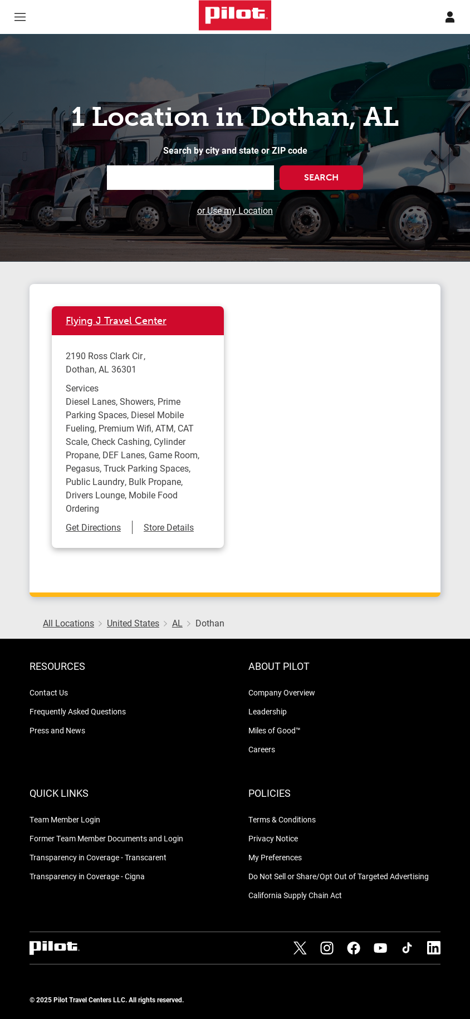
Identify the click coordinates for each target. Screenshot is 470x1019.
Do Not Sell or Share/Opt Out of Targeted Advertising (338, 876)
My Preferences (275, 857)
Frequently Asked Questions (78, 711)
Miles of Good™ (274, 730)
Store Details (169, 527)
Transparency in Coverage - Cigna (87, 876)
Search (321, 177)
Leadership (267, 711)
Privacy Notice (273, 838)
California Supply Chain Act (295, 895)
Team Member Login (65, 819)
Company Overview (281, 692)
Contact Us (49, 692)
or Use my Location (235, 210)
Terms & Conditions (282, 819)
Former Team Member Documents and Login (106, 838)
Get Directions (93, 527)
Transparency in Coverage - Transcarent (98, 857)
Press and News (57, 730)
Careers (261, 749)
